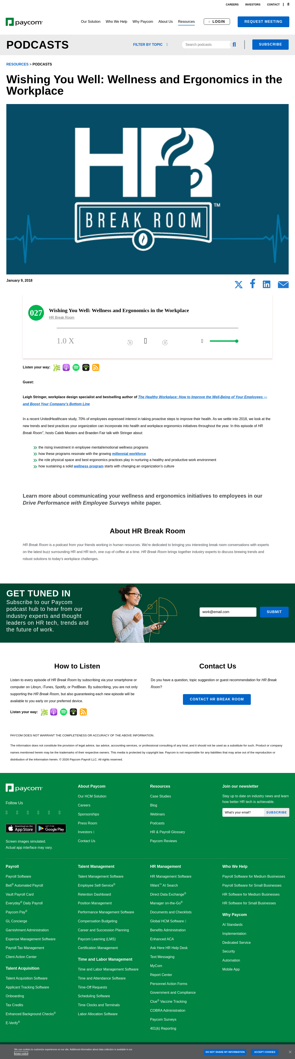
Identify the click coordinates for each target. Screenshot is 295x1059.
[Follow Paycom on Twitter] (21, 812)
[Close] (290, 1052)
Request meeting (263, 21)
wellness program (89, 466)
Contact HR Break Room (217, 699)
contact (273, 4)
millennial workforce (129, 454)
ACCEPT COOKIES (264, 1052)
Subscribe (270, 44)
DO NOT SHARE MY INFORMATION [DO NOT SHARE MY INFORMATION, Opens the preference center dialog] (225, 1052)
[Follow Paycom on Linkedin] (10, 812)
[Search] (288, 4)
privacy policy (21, 1053)
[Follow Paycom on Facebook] (32, 812)
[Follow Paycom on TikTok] (63, 812)
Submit (274, 612)
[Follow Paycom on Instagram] (42, 812)
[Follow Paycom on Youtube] (53, 812)
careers (232, 4)
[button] (90, 22)
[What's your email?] (243, 812)
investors (252, 4)
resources (17, 64)
